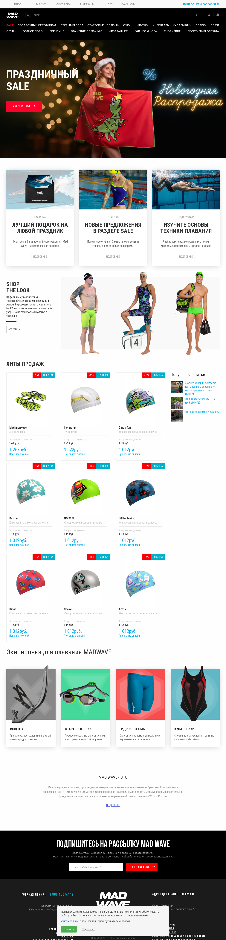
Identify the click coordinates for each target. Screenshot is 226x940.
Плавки (201, 25)
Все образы (14, 328)
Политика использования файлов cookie (179, 936)
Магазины (87, 4)
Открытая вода (71, 25)
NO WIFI (85, 493)
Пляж (215, 25)
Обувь (11, 31)
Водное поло (32, 31)
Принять (69, 929)
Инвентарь (161, 25)
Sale (10, 25)
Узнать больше (70, 921)
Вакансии (128, 4)
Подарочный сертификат (37, 25)
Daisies (30, 493)
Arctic (140, 584)
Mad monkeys (30, 402)
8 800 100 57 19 (61, 895)
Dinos (30, 584)
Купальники (182, 25)
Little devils (140, 493)
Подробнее (40, 255)
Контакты (67, 936)
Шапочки (142, 25)
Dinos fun (140, 402)
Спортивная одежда (203, 31)
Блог (17, 4)
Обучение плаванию (86, 31)
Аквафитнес (118, 31)
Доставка (63, 4)
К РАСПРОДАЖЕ (24, 105)
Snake (85, 584)
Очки (127, 25)
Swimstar (85, 402)
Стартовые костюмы (103, 25)
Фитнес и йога (146, 31)
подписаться (139, 867)
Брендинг (57, 31)
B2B (110, 4)
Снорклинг (172, 31)
